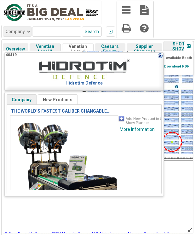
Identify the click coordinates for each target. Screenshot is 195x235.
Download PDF (176, 66)
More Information (137, 129)
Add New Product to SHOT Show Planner (147, 121)
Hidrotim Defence (84, 82)
